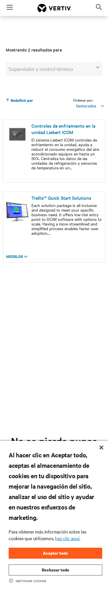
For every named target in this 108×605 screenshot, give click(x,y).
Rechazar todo (55, 570)
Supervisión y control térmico (54, 68)
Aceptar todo (55, 553)
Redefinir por (19, 100)
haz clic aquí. (67, 538)
